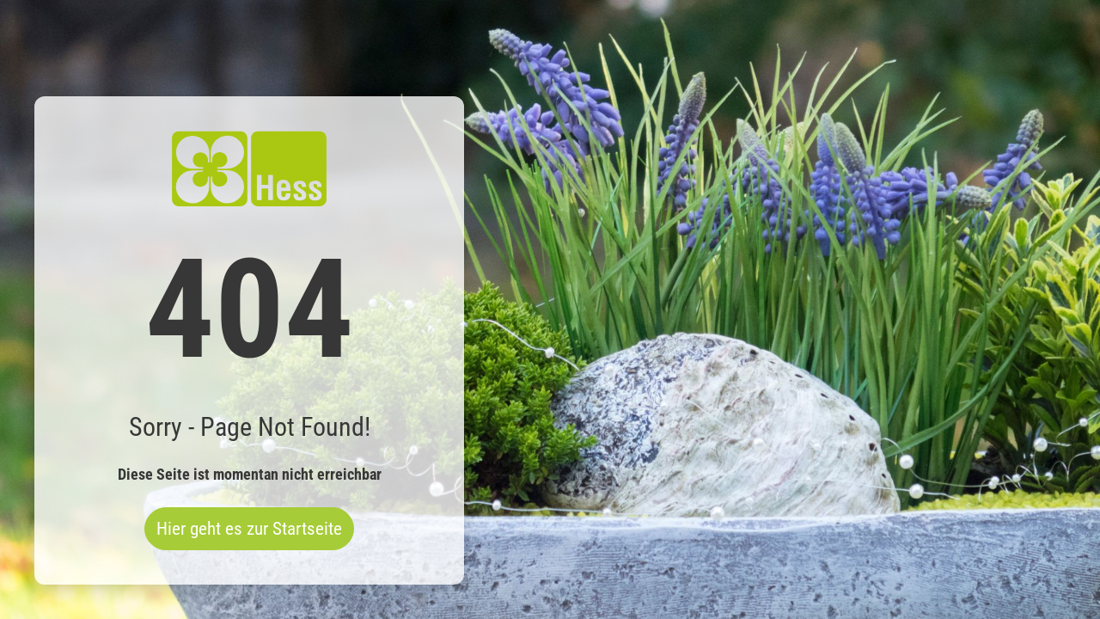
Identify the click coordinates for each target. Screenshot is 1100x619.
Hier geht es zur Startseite (249, 528)
